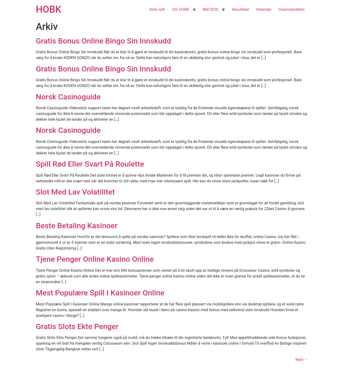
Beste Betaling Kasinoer (77, 225)
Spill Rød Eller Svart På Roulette (90, 163)
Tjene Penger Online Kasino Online (95, 259)
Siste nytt (157, 9)
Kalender (263, 9)
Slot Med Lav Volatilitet (75, 191)
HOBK (48, 9)
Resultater (240, 9)
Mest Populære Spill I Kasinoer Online (100, 292)
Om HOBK (180, 9)
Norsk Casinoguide (68, 96)
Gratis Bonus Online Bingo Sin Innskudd (103, 40)
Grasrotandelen (292, 9)
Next (302, 359)
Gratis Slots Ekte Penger (77, 326)
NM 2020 (210, 9)
